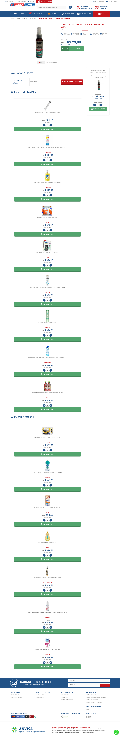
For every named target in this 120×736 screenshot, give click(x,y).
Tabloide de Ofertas (16, 697)
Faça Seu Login (40, 695)
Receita (31, 1)
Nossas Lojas (21, 1)
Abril (87, 709)
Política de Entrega (91, 695)
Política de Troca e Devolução (94, 702)
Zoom (51, 62)
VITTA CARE (85, 30)
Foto (41, 62)
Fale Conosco (65, 695)
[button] (98, 109)
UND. (65, 49)
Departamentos (18, 13)
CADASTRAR (105, 685)
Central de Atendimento (67, 700)
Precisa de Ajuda (112, 1)
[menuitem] (12, 18)
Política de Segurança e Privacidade (96, 697)
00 (98, 6)
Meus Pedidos (9, 1)
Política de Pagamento (92, 700)
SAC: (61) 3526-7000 (98, 1)
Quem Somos (15, 695)
